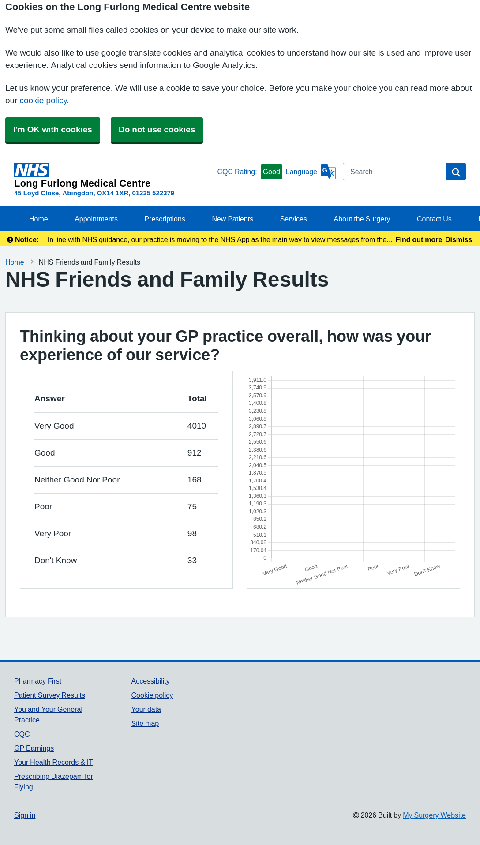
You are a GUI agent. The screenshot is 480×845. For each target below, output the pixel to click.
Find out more (419, 239)
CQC (22, 733)
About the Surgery (362, 218)
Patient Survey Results (49, 695)
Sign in (24, 815)
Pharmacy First (37, 680)
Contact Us (434, 218)
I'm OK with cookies (52, 129)
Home (38, 218)
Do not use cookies (157, 129)
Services (293, 218)
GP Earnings (34, 748)
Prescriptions (164, 218)
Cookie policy (152, 695)
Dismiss (458, 239)
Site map (145, 723)
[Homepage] (114, 175)
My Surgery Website (434, 815)
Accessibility (150, 680)
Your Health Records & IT (53, 762)
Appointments (96, 218)
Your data (146, 709)
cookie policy (43, 100)
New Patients (232, 218)
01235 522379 (153, 193)
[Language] (311, 171)
